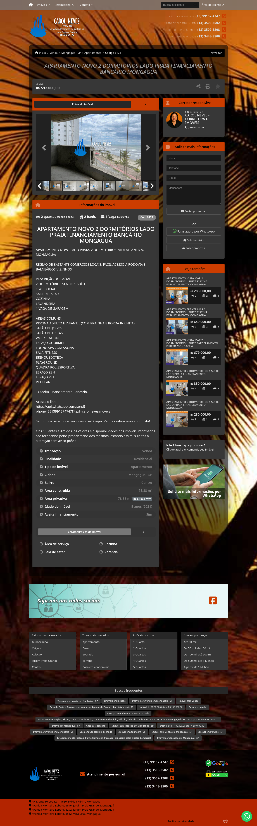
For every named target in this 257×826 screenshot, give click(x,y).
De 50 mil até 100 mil (197, 648)
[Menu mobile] (31, 5)
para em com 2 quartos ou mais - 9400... (128, 719)
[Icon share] (213, 600)
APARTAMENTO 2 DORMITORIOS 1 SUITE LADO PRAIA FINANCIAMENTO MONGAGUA (192, 374)
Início (40, 52)
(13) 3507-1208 (208, 30)
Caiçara (36, 648)
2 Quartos (139, 648)
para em (78, 701)
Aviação (37, 654)
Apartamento (92, 52)
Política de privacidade (181, 821)
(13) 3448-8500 (208, 36)
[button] (45, 148)
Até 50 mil (190, 642)
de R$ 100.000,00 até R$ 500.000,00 (182, 725)
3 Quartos (139, 654)
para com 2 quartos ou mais (128, 713)
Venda (54, 52)
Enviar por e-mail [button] (193, 211)
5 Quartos (139, 667)
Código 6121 (113, 52)
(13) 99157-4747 (208, 16)
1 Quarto (138, 642)
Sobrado (88, 654)
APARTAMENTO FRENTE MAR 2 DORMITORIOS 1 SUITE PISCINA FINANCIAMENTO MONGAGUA (187, 312)
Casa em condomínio (96, 667)
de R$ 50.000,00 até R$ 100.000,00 (161, 707)
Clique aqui (173, 449)
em (66, 725)
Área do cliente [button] (211, 4)
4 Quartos (139, 660)
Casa (86, 648)
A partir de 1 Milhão (196, 667)
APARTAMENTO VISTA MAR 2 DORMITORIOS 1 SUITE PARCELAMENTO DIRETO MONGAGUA (192, 343)
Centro (36, 667)
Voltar (216, 52)
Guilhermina (40, 642)
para (115, 700)
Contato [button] (85, 4)
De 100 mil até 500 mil (198, 654)
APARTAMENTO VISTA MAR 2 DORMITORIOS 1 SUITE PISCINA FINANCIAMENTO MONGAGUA (187, 281)
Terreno (87, 660)
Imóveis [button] (42, 4)
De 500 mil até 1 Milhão (199, 660)
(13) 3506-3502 (208, 23)
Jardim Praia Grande (45, 660)
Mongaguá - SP (71, 52)
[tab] (47, 104)
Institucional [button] (63, 4)
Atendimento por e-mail (102, 774)
